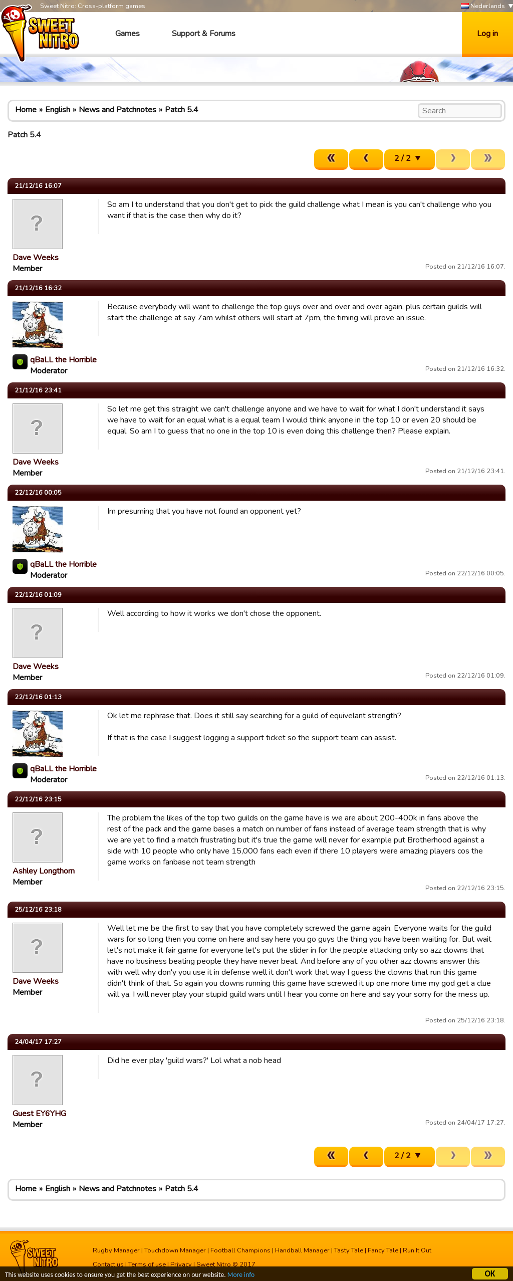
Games (127, 33)
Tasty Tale (348, 1250)
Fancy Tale (383, 1250)
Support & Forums (203, 33)
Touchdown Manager (175, 1250)
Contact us (108, 1264)
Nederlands (483, 6)
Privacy (181, 1264)
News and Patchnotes (117, 109)
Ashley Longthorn (44, 871)
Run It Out (417, 1250)
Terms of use (147, 1264)
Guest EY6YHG (39, 1113)
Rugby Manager (116, 1250)
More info (240, 1275)
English (57, 109)
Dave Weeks (36, 257)
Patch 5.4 (181, 109)
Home (26, 109)
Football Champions (240, 1250)
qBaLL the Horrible (63, 359)
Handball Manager (302, 1250)
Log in (487, 33)
